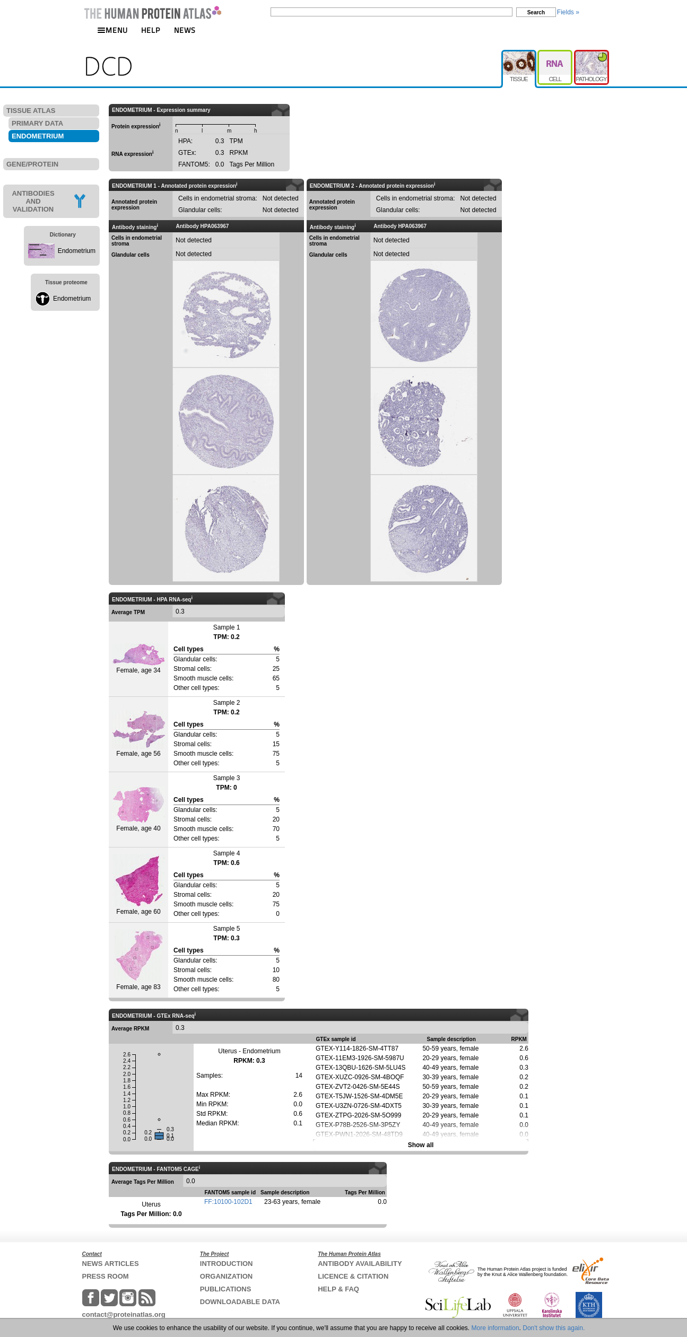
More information (495, 1328)
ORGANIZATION (226, 1276)
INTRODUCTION (226, 1264)
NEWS (185, 30)
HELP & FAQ (338, 1289)
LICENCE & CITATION (353, 1276)
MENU (112, 30)
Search (536, 12)
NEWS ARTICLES (110, 1264)
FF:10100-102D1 (228, 1201)
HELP (150, 30)
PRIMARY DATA (37, 123)
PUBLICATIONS (225, 1289)
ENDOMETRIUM (38, 136)
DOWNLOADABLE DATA (240, 1302)
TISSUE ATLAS (30, 111)
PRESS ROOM (105, 1276)
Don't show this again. (554, 1328)
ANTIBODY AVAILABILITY (360, 1264)
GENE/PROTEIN (32, 164)
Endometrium (76, 251)
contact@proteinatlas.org (124, 1314)
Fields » (568, 12)
